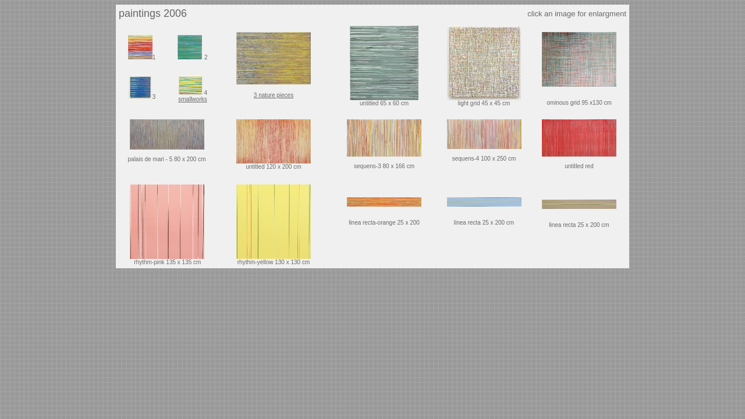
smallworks (192, 99)
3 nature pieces (273, 95)
